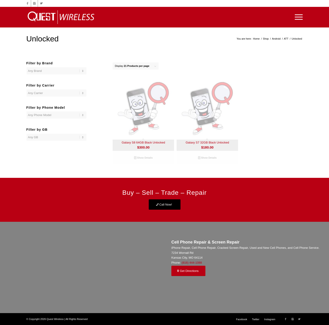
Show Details (143, 158)
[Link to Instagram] (34, 3)
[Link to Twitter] (41, 3)
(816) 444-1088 (192, 262)
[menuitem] (241, 319)
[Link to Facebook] (27, 3)
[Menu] (297, 17)
